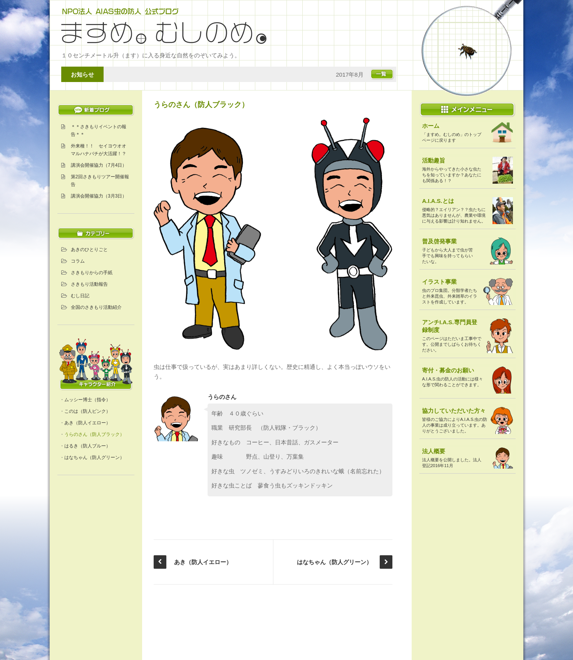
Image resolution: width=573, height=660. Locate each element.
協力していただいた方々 (454, 410)
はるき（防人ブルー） (87, 446)
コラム (78, 261)
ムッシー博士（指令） (87, 399)
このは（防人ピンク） (87, 411)
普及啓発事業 (439, 241)
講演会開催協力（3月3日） (99, 196)
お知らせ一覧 (379, 74)
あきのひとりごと (89, 249)
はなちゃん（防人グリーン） (94, 457)
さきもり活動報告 (89, 284)
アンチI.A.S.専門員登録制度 (449, 326)
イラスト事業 (439, 281)
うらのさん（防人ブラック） (94, 434)
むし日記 (80, 295)
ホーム (430, 125)
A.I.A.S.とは (438, 201)
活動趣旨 (433, 160)
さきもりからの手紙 (91, 272)
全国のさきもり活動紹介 (96, 307)
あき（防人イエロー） (87, 422)
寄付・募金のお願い (448, 370)
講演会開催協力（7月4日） (99, 165)
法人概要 (433, 451)
